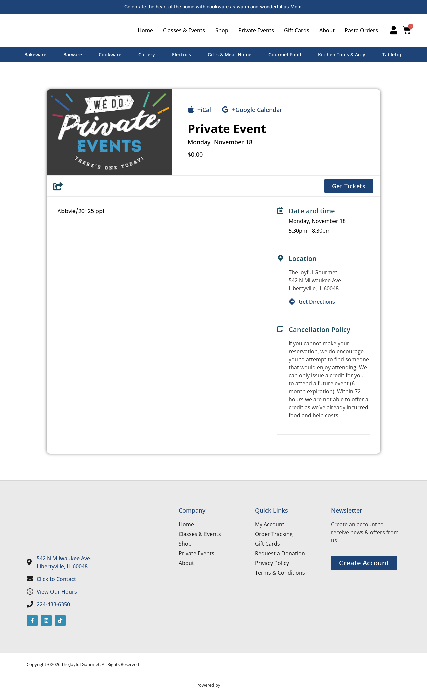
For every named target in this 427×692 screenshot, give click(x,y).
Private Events (254, 30)
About (325, 30)
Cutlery (146, 54)
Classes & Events (182, 30)
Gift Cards (294, 30)
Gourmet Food (284, 54)
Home (143, 30)
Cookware (110, 54)
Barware (72, 54)
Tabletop (392, 54)
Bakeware (35, 54)
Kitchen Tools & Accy (341, 54)
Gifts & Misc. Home (229, 54)
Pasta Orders (359, 30)
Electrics (181, 54)
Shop (219, 30)
